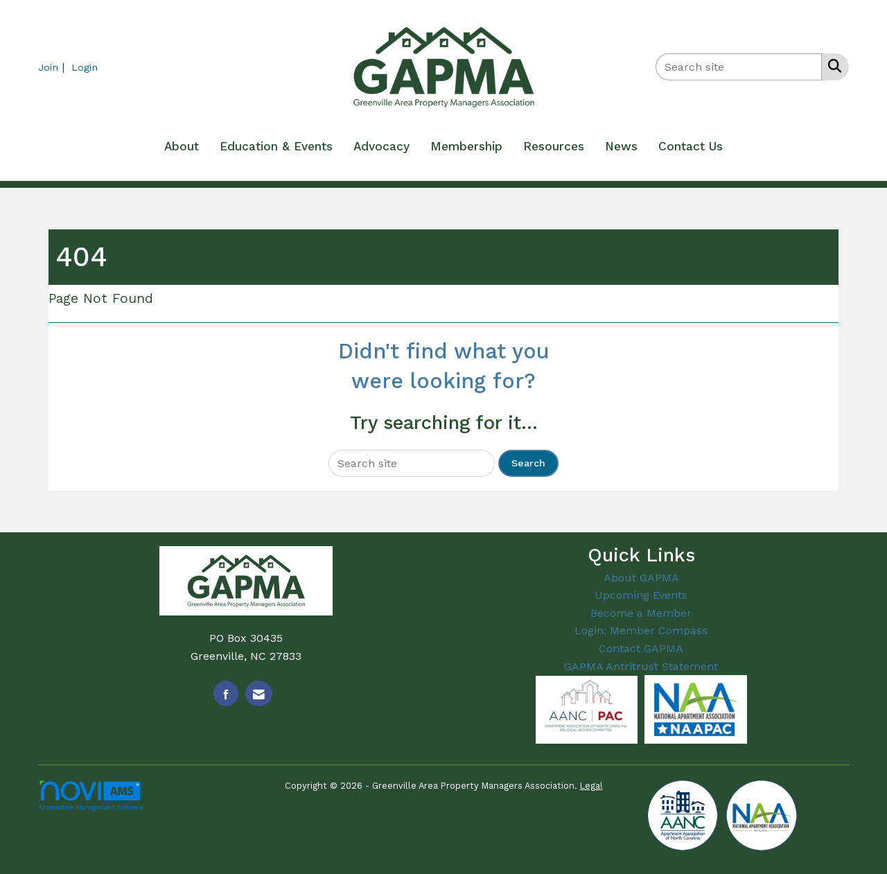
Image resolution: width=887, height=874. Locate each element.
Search (528, 463)
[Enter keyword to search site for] (739, 66)
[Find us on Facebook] (225, 693)
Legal (591, 785)
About (181, 146)
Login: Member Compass (641, 630)
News (621, 146)
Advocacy (381, 146)
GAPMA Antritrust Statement (641, 666)
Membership (466, 146)
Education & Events (276, 146)
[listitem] (53, 66)
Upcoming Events (641, 595)
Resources (553, 146)
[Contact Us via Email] (258, 693)
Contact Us (690, 146)
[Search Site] (832, 65)
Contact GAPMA (641, 648)
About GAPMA (641, 577)
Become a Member (641, 613)
